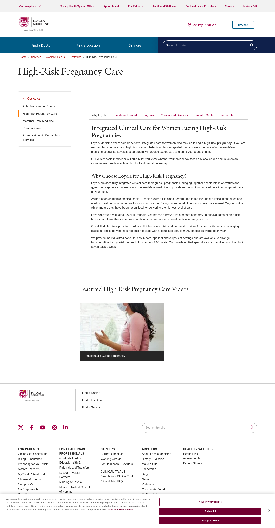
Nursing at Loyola (70, 482)
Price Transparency (30, 494)
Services (135, 42)
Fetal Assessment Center (39, 106)
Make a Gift (250, 6)
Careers (229, 6)
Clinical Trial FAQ (112, 481)
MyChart (243, 24)
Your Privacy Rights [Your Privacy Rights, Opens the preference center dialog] (210, 504)
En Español (149, 494)
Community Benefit (154, 489)
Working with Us (111, 459)
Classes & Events (29, 479)
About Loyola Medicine (156, 453)
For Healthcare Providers (201, 6)
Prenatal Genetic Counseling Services (41, 137)
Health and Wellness (164, 6)
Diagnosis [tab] (148, 115)
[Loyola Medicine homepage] (33, 30)
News (145, 479)
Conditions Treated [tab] (124, 115)
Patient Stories (192, 463)
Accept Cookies (210, 522)
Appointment (111, 6)
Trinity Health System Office (77, 6)
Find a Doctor (41, 42)
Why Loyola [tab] (99, 115)
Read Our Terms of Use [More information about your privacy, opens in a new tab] (121, 512)
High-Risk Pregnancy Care (40, 113)
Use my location (202, 25)
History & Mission (153, 459)
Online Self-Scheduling (33, 453)
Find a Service (91, 407)
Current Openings (112, 453)
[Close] (269, 513)
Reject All (210, 513)
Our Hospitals (27, 6)
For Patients (135, 6)
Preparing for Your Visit (33, 464)
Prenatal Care (32, 128)
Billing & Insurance (30, 459)
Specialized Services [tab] (174, 115)
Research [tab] (226, 115)
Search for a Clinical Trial (117, 476)
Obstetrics (33, 98)
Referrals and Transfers (74, 467)
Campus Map (26, 484)
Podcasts (148, 484)
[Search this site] (210, 45)
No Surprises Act (29, 489)
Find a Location (88, 42)
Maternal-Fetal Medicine (38, 121)
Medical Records (29, 469)
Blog (145, 474)
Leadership (149, 469)
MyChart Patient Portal (32, 474)
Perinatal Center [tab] (204, 115)
